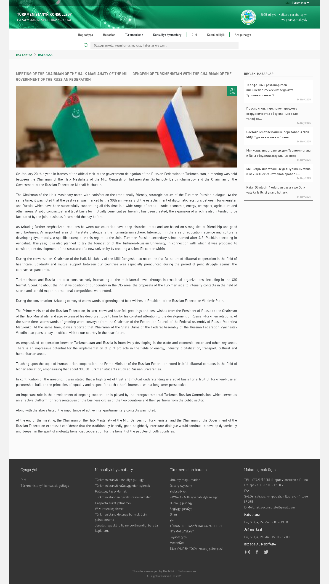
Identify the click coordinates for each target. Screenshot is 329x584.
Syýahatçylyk (178, 537)
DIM (194, 35)
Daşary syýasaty (181, 485)
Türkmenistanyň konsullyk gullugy (45, 485)
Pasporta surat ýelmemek (113, 503)
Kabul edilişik (216, 35)
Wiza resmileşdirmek (109, 508)
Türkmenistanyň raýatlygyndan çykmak (122, 485)
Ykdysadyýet (178, 491)
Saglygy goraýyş (181, 508)
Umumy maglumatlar (185, 479)
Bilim (173, 514)
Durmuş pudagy (181, 503)
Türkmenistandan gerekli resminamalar (123, 497)
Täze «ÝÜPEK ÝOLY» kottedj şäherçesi (196, 548)
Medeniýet (177, 542)
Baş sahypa (85, 35)
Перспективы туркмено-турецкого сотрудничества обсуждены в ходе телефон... (272, 113)
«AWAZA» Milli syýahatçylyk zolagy (194, 497)
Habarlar (109, 35)
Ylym (173, 520)
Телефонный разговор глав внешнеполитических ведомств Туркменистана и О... (270, 90)
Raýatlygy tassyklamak (111, 491)
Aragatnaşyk (243, 35)
